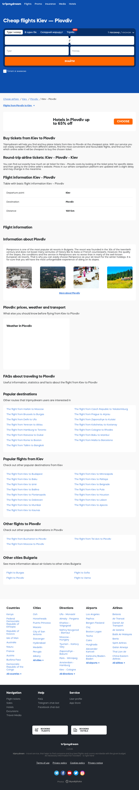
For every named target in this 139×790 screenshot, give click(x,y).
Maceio (37, 627)
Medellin (37, 647)
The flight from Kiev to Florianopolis (26, 495)
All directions (66, 674)
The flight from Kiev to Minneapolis (93, 474)
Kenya (9, 614)
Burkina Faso (13, 660)
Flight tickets (13, 699)
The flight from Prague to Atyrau (92, 414)
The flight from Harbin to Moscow (25, 409)
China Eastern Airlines (120, 657)
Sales (9, 703)
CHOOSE (123, 121)
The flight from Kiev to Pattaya (91, 479)
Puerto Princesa (42, 623)
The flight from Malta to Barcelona (93, 440)
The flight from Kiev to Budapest (24, 474)
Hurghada (91, 644)
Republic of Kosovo (12, 632)
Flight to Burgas (15, 573)
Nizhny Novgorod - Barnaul (69, 631)
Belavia (116, 614)
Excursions (12, 711)
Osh (35, 614)
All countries (13, 674)
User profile (76, 699)
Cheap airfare (11, 99)
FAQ (40, 699)
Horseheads (40, 619)
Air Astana (118, 630)
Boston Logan (94, 631)
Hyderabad (39, 643)
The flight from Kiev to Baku (21, 479)
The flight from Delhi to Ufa (21, 419)
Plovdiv (34, 99)
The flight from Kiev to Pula (89, 489)
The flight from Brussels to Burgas (25, 414)
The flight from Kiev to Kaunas (23, 510)
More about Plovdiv (69, 293)
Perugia (37, 652)
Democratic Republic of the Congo (14, 667)
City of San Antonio (39, 632)
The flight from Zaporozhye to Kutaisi (94, 419)
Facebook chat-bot (48, 707)
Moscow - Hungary (64, 638)
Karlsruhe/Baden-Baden (96, 657)
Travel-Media (13, 715)
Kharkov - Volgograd (65, 624)
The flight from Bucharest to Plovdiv (26, 539)
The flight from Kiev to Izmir (21, 484)
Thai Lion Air (119, 652)
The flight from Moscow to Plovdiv (25, 544)
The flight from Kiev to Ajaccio (91, 505)
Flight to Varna (82, 578)
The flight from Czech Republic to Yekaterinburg (101, 409)
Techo (89, 636)
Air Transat (118, 619)
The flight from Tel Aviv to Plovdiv (92, 539)
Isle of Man (12, 638)
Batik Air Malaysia (122, 634)
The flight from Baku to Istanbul (91, 435)
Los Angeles (93, 614)
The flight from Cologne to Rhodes (93, 430)
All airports (92, 663)
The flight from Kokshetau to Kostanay (95, 424)
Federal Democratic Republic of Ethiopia (12, 623)
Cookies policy (77, 763)
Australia (11, 642)
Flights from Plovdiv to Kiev (17, 105)
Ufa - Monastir (67, 614)
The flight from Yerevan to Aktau (24, 424)
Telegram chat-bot (48, 703)
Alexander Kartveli (91, 650)
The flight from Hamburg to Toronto (26, 430)
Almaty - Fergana (69, 619)
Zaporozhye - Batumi (66, 652)
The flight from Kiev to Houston (91, 495)
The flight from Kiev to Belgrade (92, 484)
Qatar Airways (120, 647)
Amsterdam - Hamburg (66, 663)
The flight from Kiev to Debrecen (24, 500)
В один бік (31, 32)
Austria (10, 655)
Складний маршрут (51, 32)
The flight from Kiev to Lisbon (90, 500)
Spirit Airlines (119, 643)
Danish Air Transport (118, 624)
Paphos (90, 619)
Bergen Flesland (95, 623)
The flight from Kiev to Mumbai (23, 505)
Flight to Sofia (82, 573)
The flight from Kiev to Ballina (22, 489)
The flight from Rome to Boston (24, 440)
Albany (37, 656)
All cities (37, 660)
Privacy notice (95, 763)
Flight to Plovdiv (15, 578)
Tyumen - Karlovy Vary (69, 645)
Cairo (89, 640)
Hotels (10, 707)
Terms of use (42, 763)
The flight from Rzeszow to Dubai (24, 435)
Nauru (9, 647)
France (10, 651)
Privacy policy (60, 763)
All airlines (117, 663)
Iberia (115, 639)
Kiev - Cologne (67, 669)
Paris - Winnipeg (68, 658)
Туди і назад (14, 32)
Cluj (88, 627)
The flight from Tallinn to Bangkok (25, 445)
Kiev (24, 99)
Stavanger (39, 639)
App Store (75, 703)
